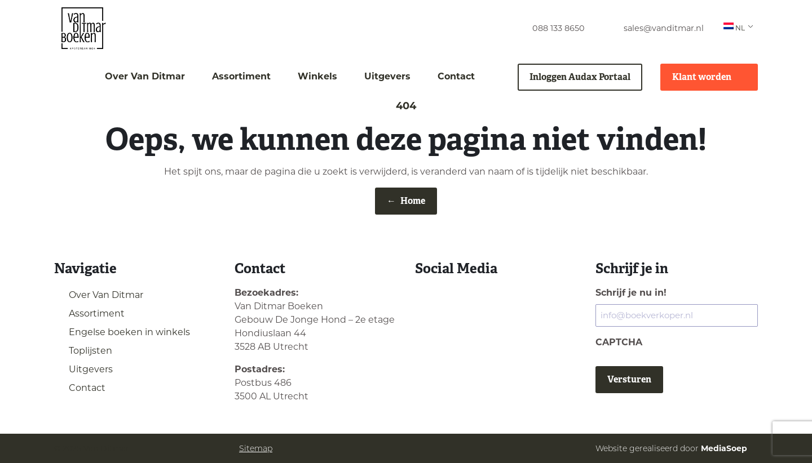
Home (406, 201)
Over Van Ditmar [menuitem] (145, 76)
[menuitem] (548, 28)
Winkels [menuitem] (317, 76)
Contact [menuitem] (456, 76)
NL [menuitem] (734, 27)
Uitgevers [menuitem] (387, 76)
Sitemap (255, 448)
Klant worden (709, 77)
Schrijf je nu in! (631, 292)
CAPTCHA (618, 342)
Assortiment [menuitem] (241, 76)
